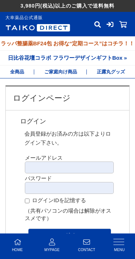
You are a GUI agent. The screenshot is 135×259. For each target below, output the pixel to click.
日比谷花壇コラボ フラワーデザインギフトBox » (67, 58)
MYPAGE (52, 245)
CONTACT (86, 245)
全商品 (17, 71)
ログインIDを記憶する (59, 200)
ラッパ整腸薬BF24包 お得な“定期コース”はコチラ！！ (67, 43)
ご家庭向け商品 (60, 71)
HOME (17, 245)
